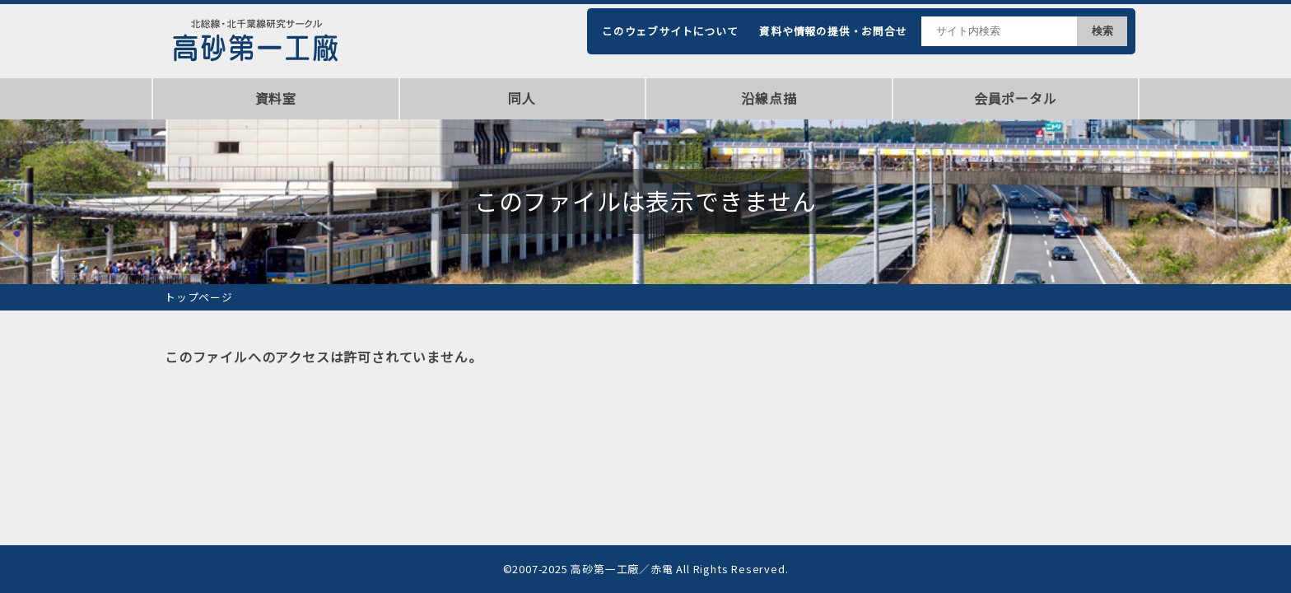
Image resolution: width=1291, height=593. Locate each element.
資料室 (275, 98)
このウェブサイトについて (670, 31)
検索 (1102, 31)
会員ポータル (1015, 98)
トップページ (199, 297)
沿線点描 (768, 98)
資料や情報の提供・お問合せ (832, 31)
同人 (522, 98)
